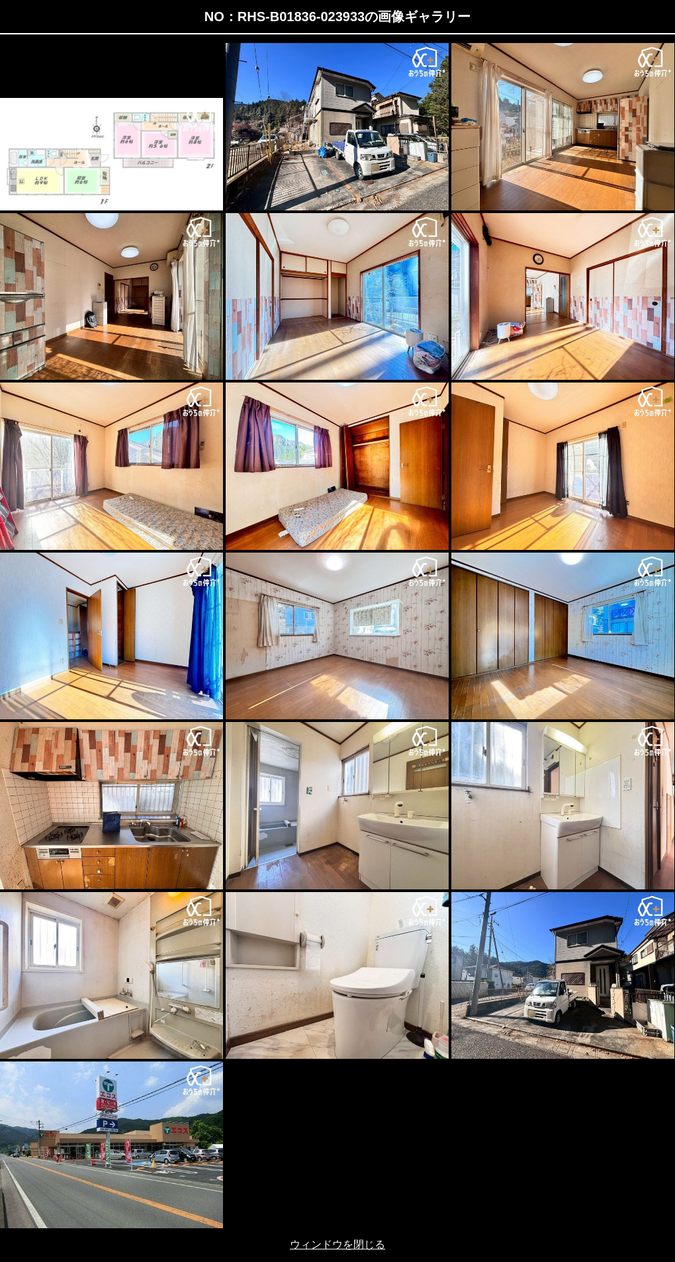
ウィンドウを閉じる (337, 1244)
